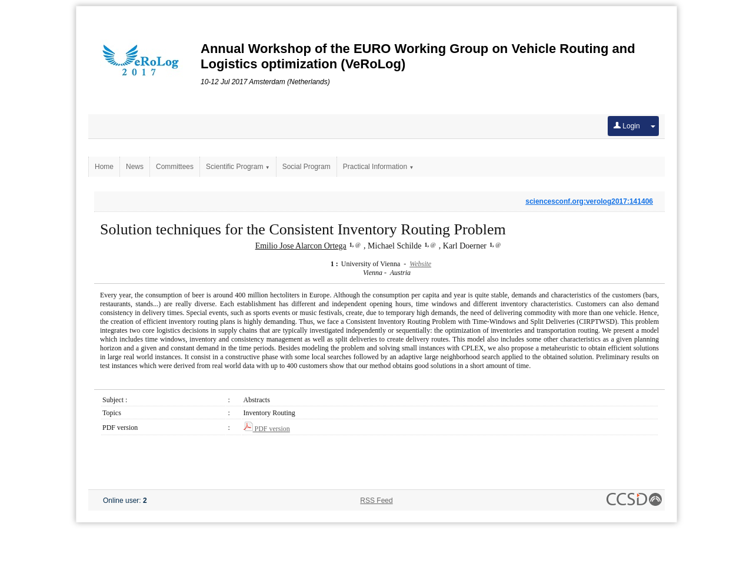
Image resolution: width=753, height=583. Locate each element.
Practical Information (378, 167)
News (135, 167)
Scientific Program (238, 167)
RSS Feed (376, 500)
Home (104, 167)
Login (627, 126)
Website (420, 264)
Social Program (306, 167)
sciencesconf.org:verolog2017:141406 (589, 201)
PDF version (267, 429)
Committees (175, 167)
